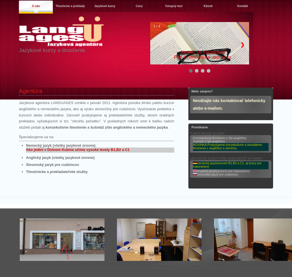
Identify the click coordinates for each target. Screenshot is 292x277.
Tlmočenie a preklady (70, 6)
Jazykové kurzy (104, 6)
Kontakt (242, 6)
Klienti (208, 6)
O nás (36, 6)
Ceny (139, 6)
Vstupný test (173, 6)
